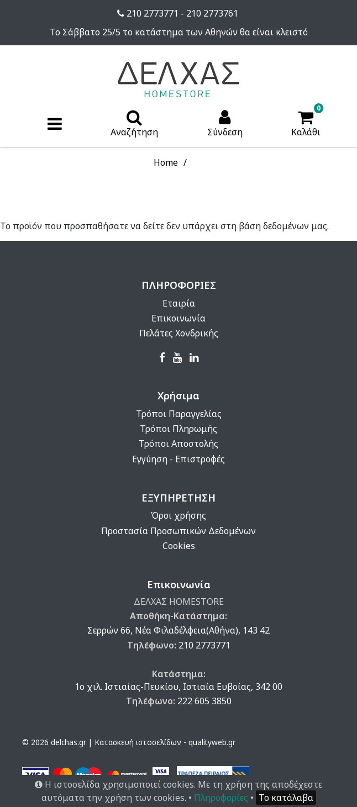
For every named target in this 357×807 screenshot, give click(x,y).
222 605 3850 (204, 701)
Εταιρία (178, 303)
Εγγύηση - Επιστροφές (178, 459)
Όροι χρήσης (178, 515)
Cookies (178, 546)
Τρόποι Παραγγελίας (179, 414)
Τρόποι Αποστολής (178, 443)
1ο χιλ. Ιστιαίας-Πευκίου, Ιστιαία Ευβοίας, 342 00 (178, 687)
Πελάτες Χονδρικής (178, 333)
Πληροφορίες (221, 798)
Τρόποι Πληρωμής (178, 429)
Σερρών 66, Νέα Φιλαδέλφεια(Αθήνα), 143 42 (178, 630)
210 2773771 (204, 645)
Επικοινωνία (178, 318)
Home (166, 162)
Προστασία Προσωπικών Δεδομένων (178, 531)
